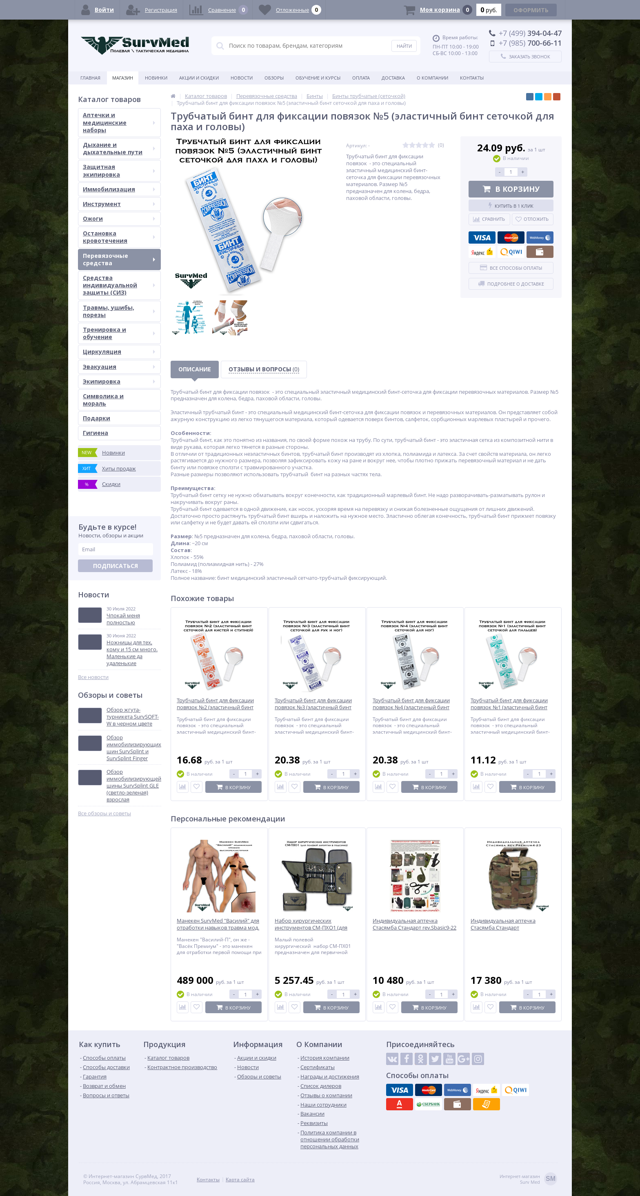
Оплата (361, 78)
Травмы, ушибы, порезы (119, 311)
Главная (90, 78)
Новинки (156, 78)
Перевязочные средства (119, 259)
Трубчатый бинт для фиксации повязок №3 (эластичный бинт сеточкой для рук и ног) (313, 707)
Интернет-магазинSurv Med (528, 1179)
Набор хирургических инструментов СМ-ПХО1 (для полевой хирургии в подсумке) (314, 927)
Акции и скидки (199, 78)
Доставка (393, 78)
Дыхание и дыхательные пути (119, 148)
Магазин (122, 78)
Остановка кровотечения (119, 236)
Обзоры (274, 78)
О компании (432, 78)
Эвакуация (119, 367)
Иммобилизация (119, 189)
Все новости (93, 677)
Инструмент (119, 204)
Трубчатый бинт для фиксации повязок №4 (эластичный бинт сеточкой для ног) (411, 707)
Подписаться (115, 566)
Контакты (472, 78)
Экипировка (119, 381)
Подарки (96, 418)
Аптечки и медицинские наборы (119, 122)
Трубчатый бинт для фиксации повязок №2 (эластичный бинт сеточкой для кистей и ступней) (216, 707)
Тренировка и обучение (119, 333)
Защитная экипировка (119, 170)
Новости (242, 78)
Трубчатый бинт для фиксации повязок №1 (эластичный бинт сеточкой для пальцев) (509, 707)
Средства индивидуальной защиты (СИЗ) (119, 285)
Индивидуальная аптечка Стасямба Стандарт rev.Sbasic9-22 (414, 924)
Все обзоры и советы (104, 813)
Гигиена (95, 433)
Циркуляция (119, 351)
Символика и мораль (103, 399)
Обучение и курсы (318, 78)
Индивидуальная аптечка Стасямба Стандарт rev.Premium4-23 (503, 927)
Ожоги (119, 218)
